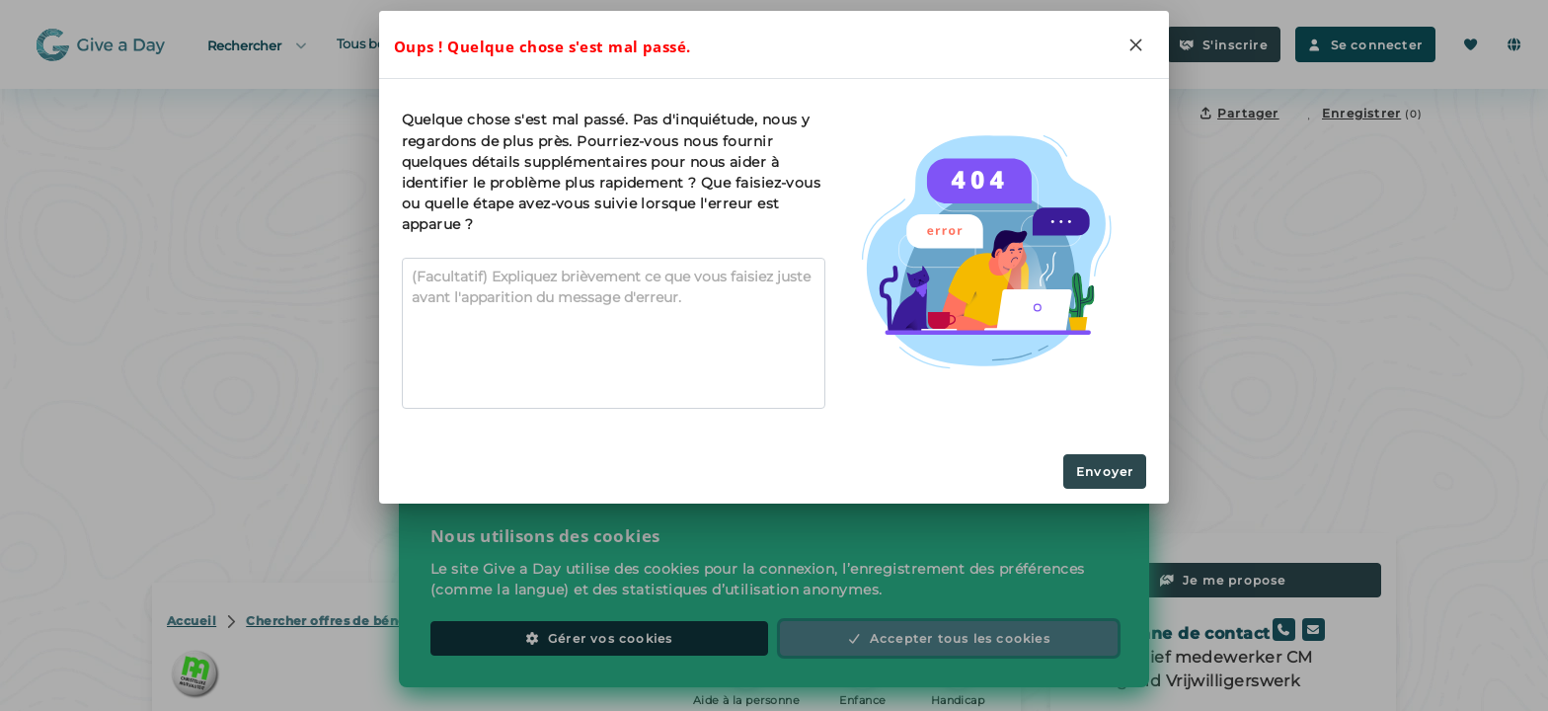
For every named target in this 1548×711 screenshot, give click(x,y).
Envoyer (1104, 471)
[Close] (1135, 44)
